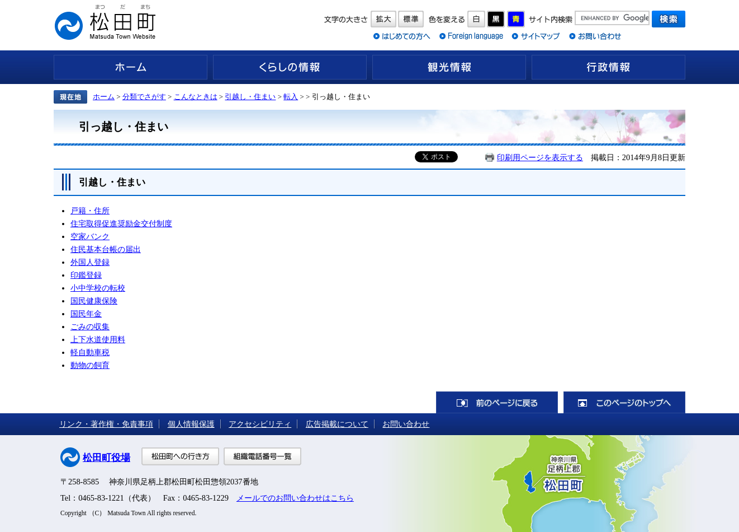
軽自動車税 (90, 352)
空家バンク (90, 236)
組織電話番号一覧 (262, 456)
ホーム (130, 67)
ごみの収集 (90, 326)
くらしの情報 (290, 67)
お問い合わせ (405, 423)
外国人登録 (90, 262)
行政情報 (608, 67)
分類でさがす (144, 96)
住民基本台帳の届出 (105, 249)
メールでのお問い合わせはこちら (295, 497)
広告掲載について (337, 423)
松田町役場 (106, 457)
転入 (290, 96)
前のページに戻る (497, 402)
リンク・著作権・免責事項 (106, 423)
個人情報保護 (191, 423)
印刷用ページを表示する (540, 157)
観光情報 (449, 67)
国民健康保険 (93, 300)
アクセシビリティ (260, 423)
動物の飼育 (90, 365)
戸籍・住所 (90, 210)
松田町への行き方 (180, 456)
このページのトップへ (624, 402)
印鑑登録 (86, 274)
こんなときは (195, 96)
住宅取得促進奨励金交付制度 (121, 223)
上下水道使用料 (97, 339)
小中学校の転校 (97, 287)
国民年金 (86, 313)
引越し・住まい (250, 96)
